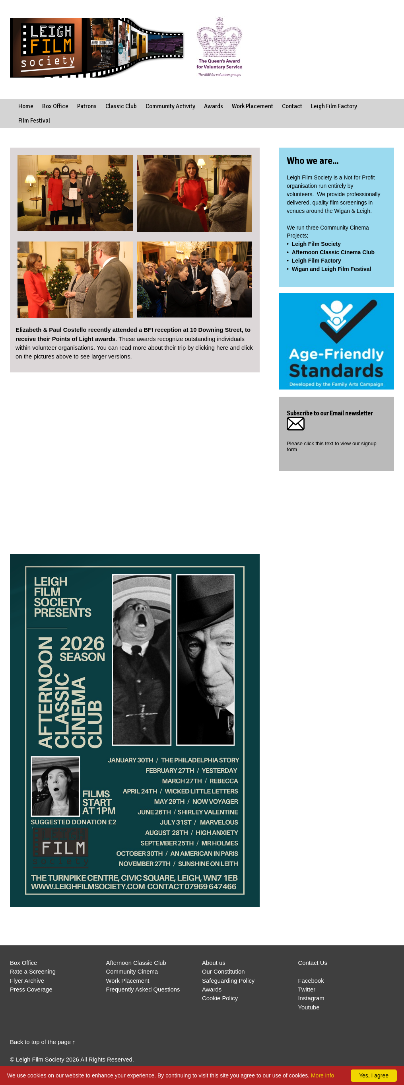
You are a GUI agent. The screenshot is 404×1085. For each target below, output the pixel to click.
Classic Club (121, 106)
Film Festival (34, 120)
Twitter (306, 989)
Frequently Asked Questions (143, 989)
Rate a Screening (33, 971)
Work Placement (252, 106)
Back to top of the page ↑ (43, 1042)
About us (213, 963)
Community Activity (170, 106)
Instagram (311, 998)
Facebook (311, 981)
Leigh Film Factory (334, 106)
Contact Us (312, 963)
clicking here (211, 348)
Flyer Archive (27, 981)
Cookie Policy (220, 998)
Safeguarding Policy (228, 981)
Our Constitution (223, 971)
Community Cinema (132, 971)
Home (25, 106)
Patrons (87, 106)
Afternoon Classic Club (136, 963)
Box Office (55, 106)
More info (322, 1075)
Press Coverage (31, 989)
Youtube (308, 1007)
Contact (292, 106)
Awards (213, 106)
